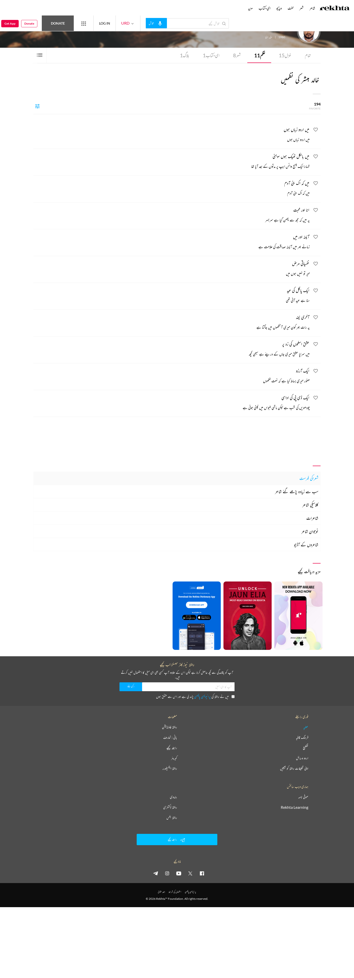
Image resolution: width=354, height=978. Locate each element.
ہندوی (173, 797)
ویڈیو (279, 8)
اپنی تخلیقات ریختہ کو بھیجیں (294, 768)
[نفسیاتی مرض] (171, 269)
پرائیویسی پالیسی (202, 696)
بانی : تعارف (170, 737)
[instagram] (167, 873)
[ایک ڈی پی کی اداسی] (171, 403)
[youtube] (179, 873)
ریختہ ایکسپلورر (169, 768)
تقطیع (305, 748)
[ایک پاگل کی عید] (171, 296)
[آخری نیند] (171, 323)
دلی (270, 37)
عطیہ (305, 727)
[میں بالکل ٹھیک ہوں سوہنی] (171, 162)
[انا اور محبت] (171, 215)
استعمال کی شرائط (175, 891)
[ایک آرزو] (171, 376)
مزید (250, 8)
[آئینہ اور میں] (171, 242)
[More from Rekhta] (83, 23)
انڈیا (266, 37)
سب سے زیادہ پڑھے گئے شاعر (296, 491)
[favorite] (316, 130)
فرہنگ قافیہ (302, 737)
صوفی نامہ (303, 797)
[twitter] (190, 873)
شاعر (312, 8)
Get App (9, 23)
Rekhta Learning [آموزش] (294, 807)
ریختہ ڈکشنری (170, 807)
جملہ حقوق (161, 891)
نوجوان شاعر (309, 531)
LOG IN (104, 23)
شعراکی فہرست (308, 478)
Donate (58, 23)
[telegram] (156, 873)
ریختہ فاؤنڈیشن (169, 727)
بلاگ (184, 55)
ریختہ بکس (171, 818)
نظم (259, 55)
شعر (237, 55)
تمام (308, 55)
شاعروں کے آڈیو (306, 545)
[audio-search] (156, 23)
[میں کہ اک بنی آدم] (171, 189)
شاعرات (312, 518)
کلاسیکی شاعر (310, 505)
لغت (291, 8)
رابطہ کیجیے (171, 748)
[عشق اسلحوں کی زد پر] (171, 349)
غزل (285, 55)
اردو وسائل (302, 758)
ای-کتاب (211, 55)
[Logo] (334, 8)
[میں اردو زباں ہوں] (171, 135)
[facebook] (202, 873)
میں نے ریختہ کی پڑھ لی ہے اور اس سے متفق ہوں (195, 696)
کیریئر (174, 758)
